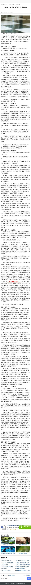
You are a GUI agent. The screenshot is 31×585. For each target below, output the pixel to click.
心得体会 (18, 4)
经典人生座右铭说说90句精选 (22, 560)
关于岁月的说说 (4, 564)
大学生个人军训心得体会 (10, 575)
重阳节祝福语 (4, 568)
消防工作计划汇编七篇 (6, 560)
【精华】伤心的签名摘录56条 (22, 562)
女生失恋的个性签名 (20, 568)
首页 (7, 4)
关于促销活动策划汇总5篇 (7, 566)
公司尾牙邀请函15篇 (5, 570)
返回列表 (28, 575)
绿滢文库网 (13, 583)
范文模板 (12, 4)
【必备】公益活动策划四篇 (7, 562)
